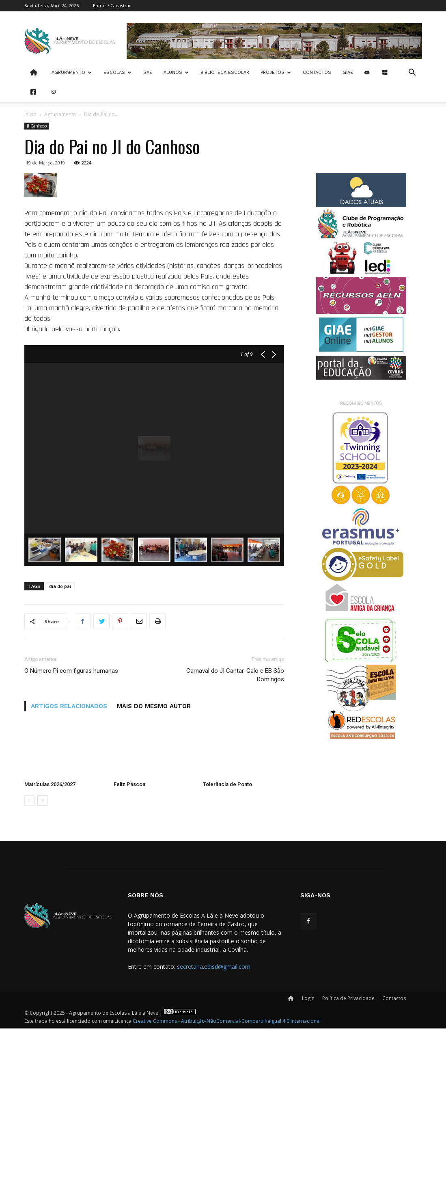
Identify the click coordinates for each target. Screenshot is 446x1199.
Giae (348, 72)
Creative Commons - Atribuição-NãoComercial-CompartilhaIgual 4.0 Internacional (227, 1191)
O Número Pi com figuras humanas (71, 841)
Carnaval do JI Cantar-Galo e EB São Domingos (235, 845)
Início (30, 114)
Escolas (117, 72)
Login (308, 1168)
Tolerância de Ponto (227, 955)
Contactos (317, 72)
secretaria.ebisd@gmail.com (213, 1137)
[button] (412, 73)
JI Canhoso (37, 126)
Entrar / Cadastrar (112, 5)
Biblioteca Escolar (224, 72)
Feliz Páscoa (129, 955)
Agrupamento (72, 72)
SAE (147, 72)
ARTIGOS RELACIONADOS (69, 876)
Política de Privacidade (348, 1168)
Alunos (176, 72)
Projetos (276, 72)
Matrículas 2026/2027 (49, 955)
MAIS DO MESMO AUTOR (154, 876)
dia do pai (60, 757)
